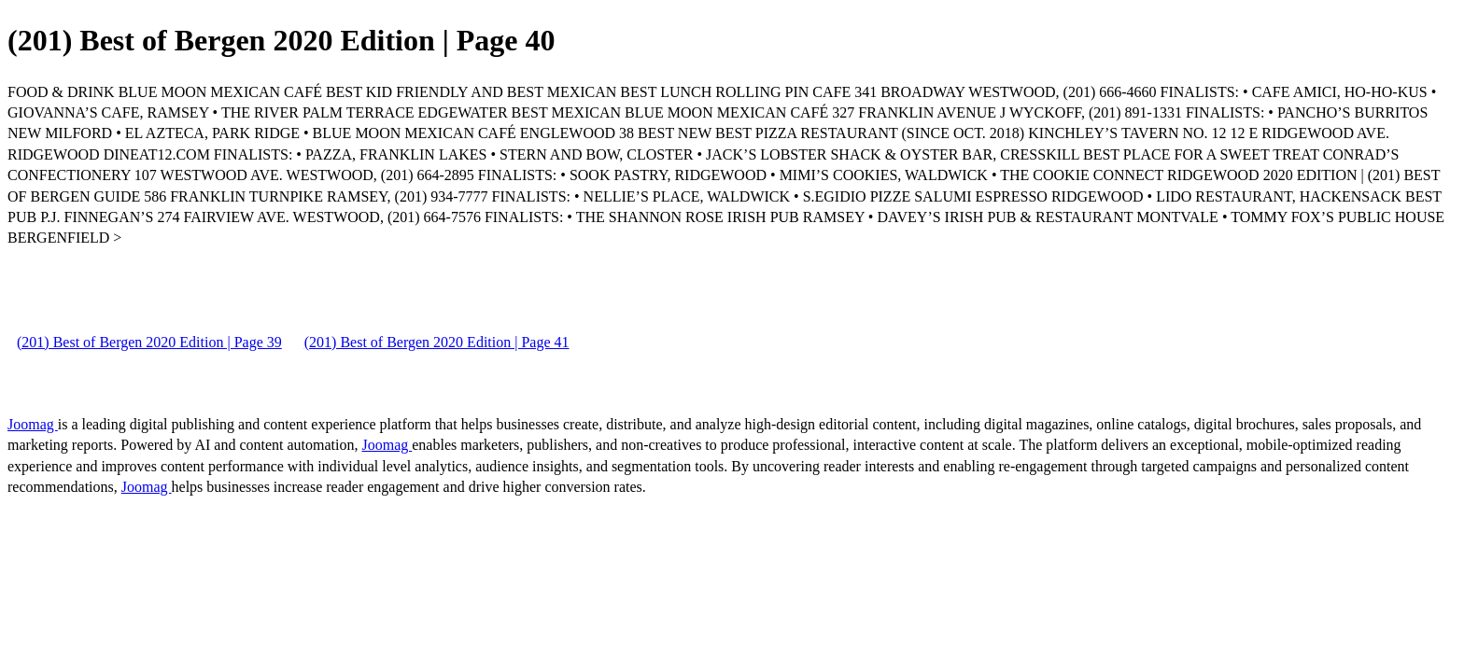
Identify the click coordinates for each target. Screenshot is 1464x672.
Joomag (32, 424)
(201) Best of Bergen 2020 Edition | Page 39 (149, 342)
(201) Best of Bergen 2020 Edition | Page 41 (437, 342)
